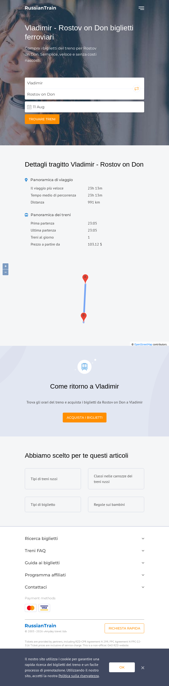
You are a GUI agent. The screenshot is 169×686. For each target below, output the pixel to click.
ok (122, 667)
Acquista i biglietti (85, 417)
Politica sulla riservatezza (79, 675)
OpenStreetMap (143, 344)
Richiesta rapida (124, 628)
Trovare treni (42, 119)
